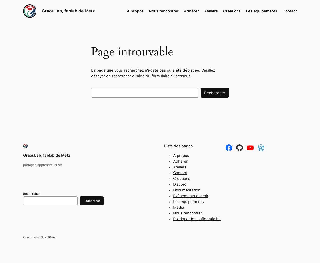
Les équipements (188, 201)
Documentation (186, 190)
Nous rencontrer (187, 213)
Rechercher (214, 93)
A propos (181, 155)
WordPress (49, 237)
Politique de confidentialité (197, 219)
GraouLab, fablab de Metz (68, 11)
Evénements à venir (190, 196)
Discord (180, 184)
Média (178, 207)
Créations (181, 178)
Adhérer (180, 161)
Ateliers (179, 167)
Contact (180, 173)
